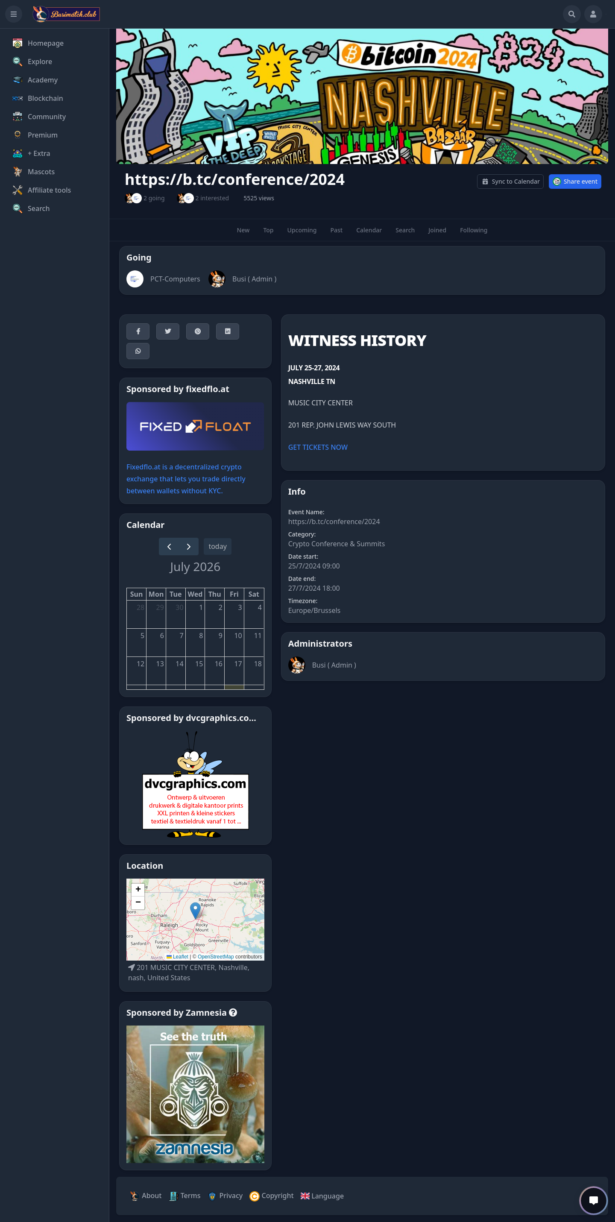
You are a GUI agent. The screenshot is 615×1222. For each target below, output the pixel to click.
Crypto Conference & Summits (336, 543)
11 (258, 635)
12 (140, 663)
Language (322, 1196)
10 (238, 635)
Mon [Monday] (156, 594)
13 (160, 663)
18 (258, 663)
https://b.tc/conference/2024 (334, 521)
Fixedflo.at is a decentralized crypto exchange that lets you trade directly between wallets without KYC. (186, 478)
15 (199, 663)
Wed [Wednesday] (195, 594)
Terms (185, 1196)
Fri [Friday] (234, 594)
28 (140, 607)
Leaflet (177, 957)
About (146, 1196)
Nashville (232, 967)
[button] (195, 911)
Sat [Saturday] (254, 594)
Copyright (271, 1196)
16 (219, 663)
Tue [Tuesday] (176, 594)
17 (238, 663)
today (217, 546)
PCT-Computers (175, 279)
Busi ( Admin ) (254, 279)
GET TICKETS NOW (318, 447)
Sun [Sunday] (136, 594)
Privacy (225, 1196)
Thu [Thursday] (214, 594)
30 (179, 607)
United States (168, 977)
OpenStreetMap (216, 957)
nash (136, 977)
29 (160, 607)
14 (179, 663)
